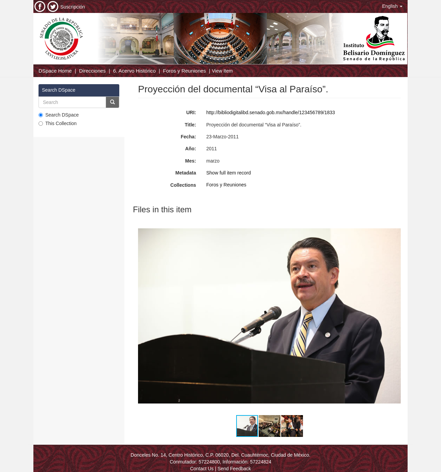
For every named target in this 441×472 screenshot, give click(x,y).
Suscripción (72, 7)
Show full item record (228, 173)
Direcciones (92, 71)
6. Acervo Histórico (134, 71)
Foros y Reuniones (184, 71)
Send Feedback (234, 468)
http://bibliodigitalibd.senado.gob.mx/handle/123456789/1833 (270, 112)
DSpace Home (55, 71)
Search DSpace (59, 115)
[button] (392, 6)
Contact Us (202, 468)
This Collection (58, 123)
